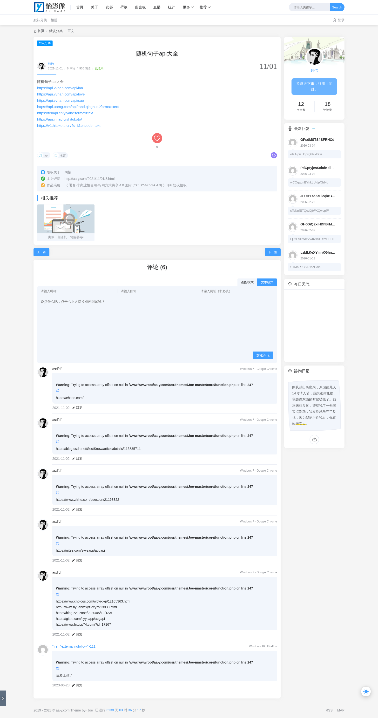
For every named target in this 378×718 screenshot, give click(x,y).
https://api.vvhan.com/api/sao (60, 100)
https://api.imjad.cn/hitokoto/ (59, 119)
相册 (54, 20)
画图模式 (247, 282)
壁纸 (124, 7)
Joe (90, 710)
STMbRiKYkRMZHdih (305, 267)
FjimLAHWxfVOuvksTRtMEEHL (312, 239)
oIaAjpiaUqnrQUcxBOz (306, 154)
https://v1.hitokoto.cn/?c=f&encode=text (69, 125)
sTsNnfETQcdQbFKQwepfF (309, 210)
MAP (340, 710)
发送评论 (263, 355)
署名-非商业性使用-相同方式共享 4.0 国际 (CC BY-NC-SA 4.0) (115, 185)
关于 (94, 7)
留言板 (140, 7)
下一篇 (272, 252)
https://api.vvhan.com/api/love (61, 94)
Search (337, 7)
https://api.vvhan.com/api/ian (60, 88)
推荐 (203, 7)
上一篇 (41, 252)
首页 (79, 7)
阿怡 (51, 64)
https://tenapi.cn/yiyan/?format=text (65, 113)
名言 (63, 155)
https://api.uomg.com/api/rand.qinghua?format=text (78, 107)
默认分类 (40, 20)
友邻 (109, 7)
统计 (171, 7)
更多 (186, 7)
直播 (157, 7)
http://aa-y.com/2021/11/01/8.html (90, 179)
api (46, 155)
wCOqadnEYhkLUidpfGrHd (309, 182)
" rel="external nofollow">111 (73, 646)
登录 (341, 20)
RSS (329, 710)
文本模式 (267, 282)
